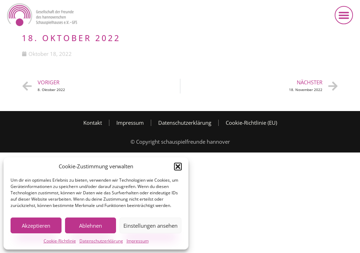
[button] (177, 166)
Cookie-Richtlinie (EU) (251, 122)
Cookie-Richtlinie (60, 241)
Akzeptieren (36, 225)
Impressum (138, 241)
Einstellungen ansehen (150, 225)
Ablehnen (90, 225)
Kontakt (92, 122)
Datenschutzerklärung (101, 241)
